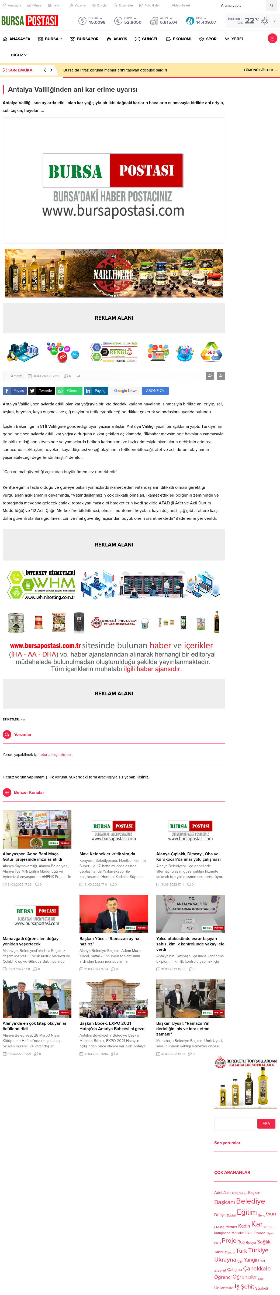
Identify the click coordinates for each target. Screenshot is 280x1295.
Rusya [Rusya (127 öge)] (251, 1242)
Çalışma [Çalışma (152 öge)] (234, 1269)
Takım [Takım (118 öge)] (219, 1252)
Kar (22, 719)
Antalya (17, 376)
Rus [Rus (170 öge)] (241, 1242)
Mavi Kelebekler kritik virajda (107, 854)
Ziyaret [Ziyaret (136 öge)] (220, 1270)
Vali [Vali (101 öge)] (240, 1262)
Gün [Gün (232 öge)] (271, 1213)
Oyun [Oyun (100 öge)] (270, 1233)
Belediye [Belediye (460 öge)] (250, 1201)
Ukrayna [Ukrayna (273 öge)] (225, 1259)
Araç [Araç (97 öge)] (235, 1193)
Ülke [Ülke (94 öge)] (261, 1279)
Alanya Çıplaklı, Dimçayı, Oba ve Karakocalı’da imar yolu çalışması (188, 856)
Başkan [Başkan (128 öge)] (254, 1192)
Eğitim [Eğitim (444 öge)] (247, 1212)
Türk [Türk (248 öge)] (241, 1250)
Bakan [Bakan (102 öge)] (243, 1193)
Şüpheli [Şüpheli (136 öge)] (261, 1288)
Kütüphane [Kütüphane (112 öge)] (222, 1233)
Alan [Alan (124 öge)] (227, 1192)
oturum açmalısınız (56, 754)
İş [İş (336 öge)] (237, 1286)
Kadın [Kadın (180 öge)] (244, 1226)
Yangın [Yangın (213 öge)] (251, 1260)
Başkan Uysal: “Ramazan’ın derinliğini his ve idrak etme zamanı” (182, 1029)
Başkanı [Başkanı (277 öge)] (224, 1202)
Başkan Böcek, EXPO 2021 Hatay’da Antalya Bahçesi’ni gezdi (112, 1026)
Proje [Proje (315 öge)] (229, 1241)
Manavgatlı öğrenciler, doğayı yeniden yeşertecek (31, 941)
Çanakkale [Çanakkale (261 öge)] (257, 1268)
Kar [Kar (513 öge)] (257, 1224)
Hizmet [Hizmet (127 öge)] (231, 1227)
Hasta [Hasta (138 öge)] (219, 1227)
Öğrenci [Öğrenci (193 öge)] (222, 1277)
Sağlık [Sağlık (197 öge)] (264, 1242)
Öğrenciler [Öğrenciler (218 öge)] (245, 1277)
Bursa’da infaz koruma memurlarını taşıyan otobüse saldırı (115, 70)
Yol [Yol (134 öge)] (262, 1261)
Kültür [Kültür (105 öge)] (268, 1227)
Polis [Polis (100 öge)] (217, 1243)
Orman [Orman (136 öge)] (259, 1233)
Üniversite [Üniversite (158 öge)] (224, 1287)
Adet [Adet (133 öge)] (218, 1192)
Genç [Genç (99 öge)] (261, 1215)
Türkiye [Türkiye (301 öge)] (258, 1250)
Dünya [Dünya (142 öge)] (220, 1214)
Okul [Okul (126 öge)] (249, 1233)
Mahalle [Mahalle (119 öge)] (237, 1233)
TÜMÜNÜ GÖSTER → (260, 70)
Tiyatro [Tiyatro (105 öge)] (230, 1252)
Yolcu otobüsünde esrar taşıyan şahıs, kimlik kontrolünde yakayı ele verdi (190, 944)
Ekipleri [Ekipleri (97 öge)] (231, 1216)
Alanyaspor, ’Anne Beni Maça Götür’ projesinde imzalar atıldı (32, 856)
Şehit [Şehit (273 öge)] (247, 1286)
